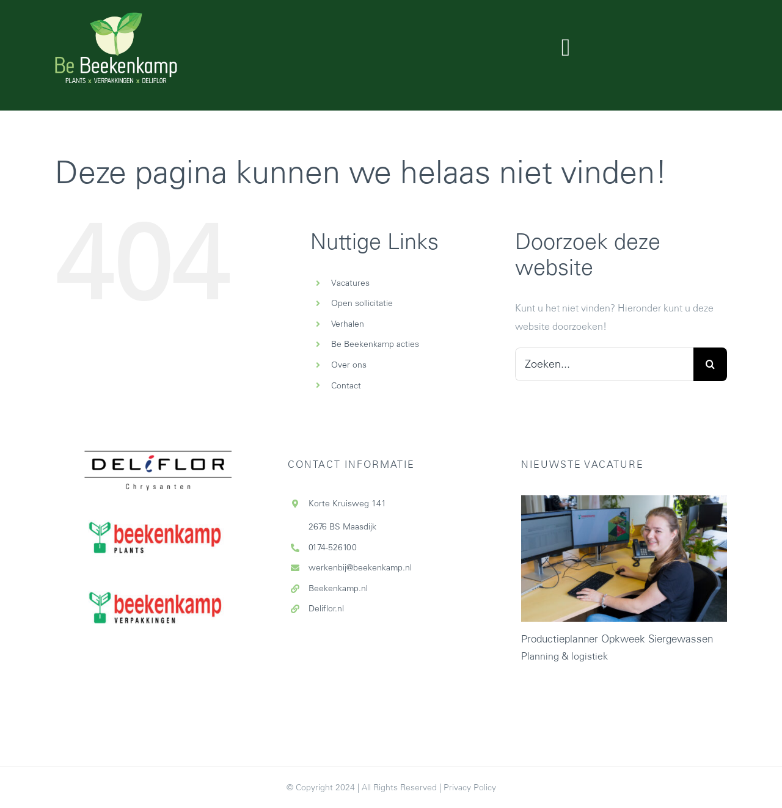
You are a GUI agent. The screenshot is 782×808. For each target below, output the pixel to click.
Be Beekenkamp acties (375, 343)
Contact (346, 385)
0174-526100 (333, 547)
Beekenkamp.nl (338, 588)
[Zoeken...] (604, 364)
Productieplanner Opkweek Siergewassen (617, 639)
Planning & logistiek (564, 656)
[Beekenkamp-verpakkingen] (158, 567)
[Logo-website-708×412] (116, 17)
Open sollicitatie (362, 302)
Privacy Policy (470, 787)
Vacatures (350, 282)
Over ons (349, 364)
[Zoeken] (710, 364)
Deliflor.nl (326, 608)
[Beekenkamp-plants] (158, 496)
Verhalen (347, 323)
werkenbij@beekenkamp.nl (360, 567)
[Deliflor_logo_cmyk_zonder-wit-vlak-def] (158, 407)
